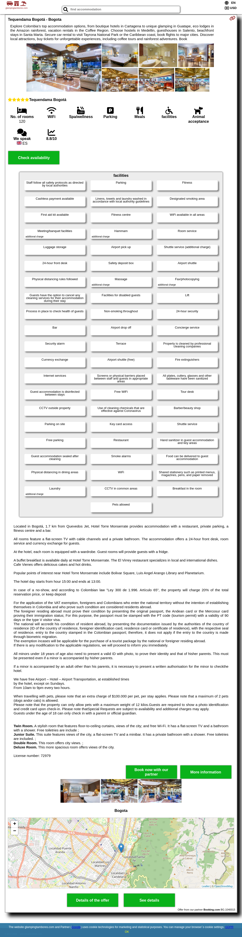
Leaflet (206, 886)
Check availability (34, 158)
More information (205, 772)
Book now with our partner (151, 772)
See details (149, 900)
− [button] (14, 831)
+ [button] (14, 824)
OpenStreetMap (223, 886)
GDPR (229, 927)
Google (76, 927)
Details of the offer (92, 900)
